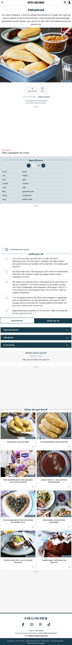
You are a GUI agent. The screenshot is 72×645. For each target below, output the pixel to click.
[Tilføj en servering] (43, 166)
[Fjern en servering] (29, 166)
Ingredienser (17, 321)
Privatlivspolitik (57, 641)
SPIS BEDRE (36, 2)
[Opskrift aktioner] (33, 446)
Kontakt (10, 641)
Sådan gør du (53, 321)
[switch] (5, 249)
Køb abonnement (33, 641)
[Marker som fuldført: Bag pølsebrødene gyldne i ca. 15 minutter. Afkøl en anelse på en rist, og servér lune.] (7, 311)
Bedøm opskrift (44, 97)
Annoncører (19, 641)
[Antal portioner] (34, 166)
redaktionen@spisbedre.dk (38, 636)
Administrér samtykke (36, 643)
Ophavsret (46, 641)
